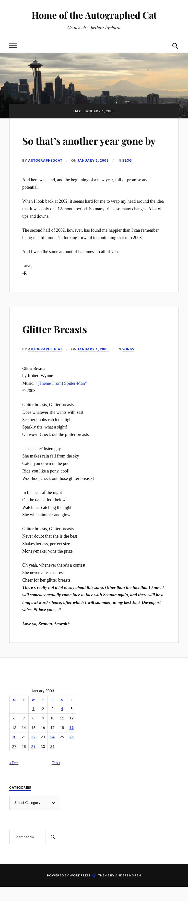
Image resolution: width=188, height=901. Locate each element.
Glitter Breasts (58, 343)
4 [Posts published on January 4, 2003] (62, 723)
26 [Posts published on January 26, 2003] (71, 751)
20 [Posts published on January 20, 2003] (14, 751)
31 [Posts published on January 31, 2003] (52, 760)
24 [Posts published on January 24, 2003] (52, 751)
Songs (128, 363)
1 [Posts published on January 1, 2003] (33, 723)
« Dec (13, 776)
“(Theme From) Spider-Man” (61, 397)
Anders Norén (128, 889)
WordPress (80, 889)
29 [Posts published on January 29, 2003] (33, 760)
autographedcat (45, 175)
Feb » (56, 776)
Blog (127, 175)
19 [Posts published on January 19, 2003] (71, 742)
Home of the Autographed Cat (94, 15)
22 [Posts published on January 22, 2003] (33, 751)
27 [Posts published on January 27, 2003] (14, 760)
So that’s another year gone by (89, 147)
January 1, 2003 (93, 175)
